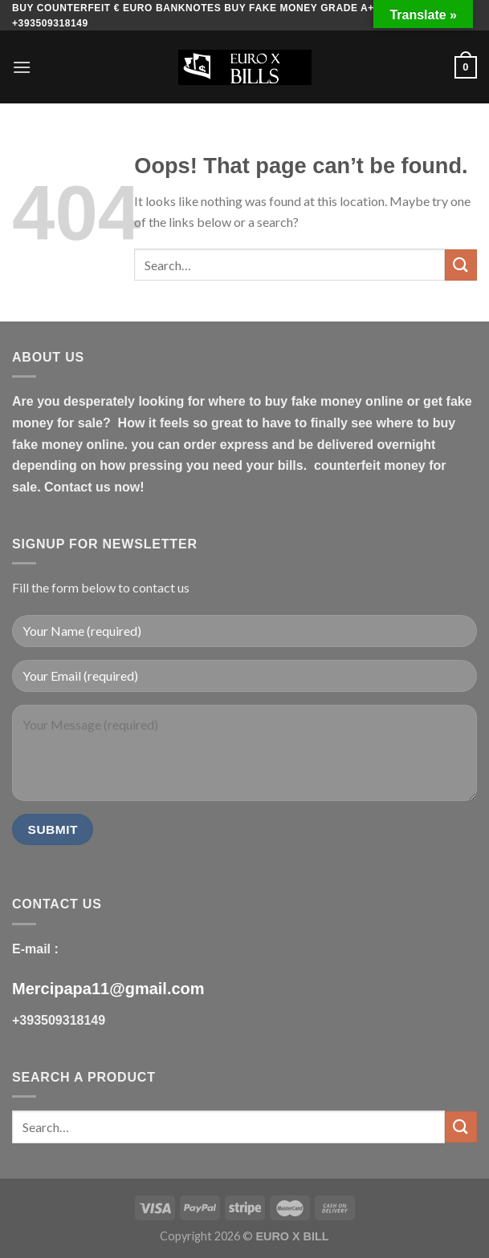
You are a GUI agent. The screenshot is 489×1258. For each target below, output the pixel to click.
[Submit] (461, 265)
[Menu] (21, 67)
